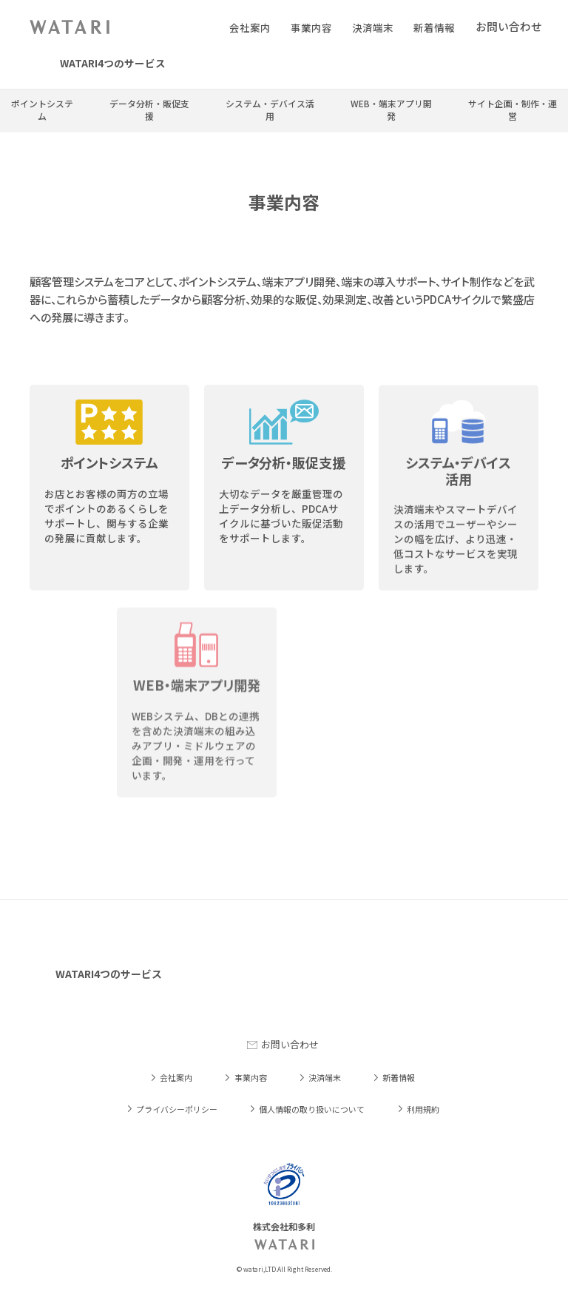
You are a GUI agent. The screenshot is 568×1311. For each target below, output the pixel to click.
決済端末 (372, 27)
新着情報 (434, 27)
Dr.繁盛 (406, 63)
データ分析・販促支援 (149, 109)
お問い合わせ (290, 1044)
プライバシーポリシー (176, 1109)
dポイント (483, 63)
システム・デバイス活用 (270, 109)
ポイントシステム (42, 109)
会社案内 (250, 27)
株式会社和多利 (69, 26)
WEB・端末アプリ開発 (391, 109)
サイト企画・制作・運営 (512, 109)
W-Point (323, 63)
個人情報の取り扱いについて (312, 1109)
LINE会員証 (229, 63)
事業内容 (311, 27)
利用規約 (423, 1109)
